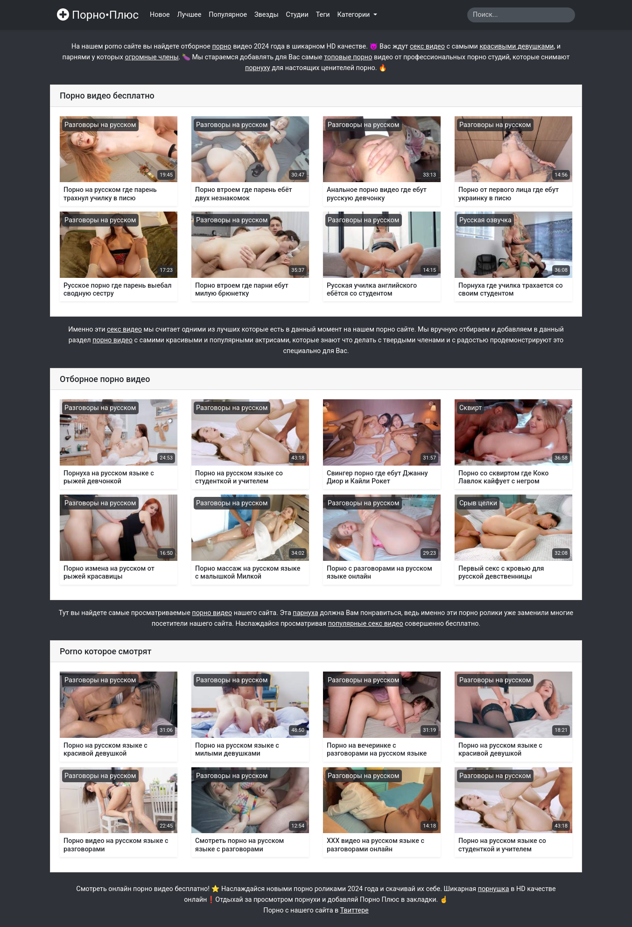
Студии (297, 15)
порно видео (112, 340)
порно (221, 46)
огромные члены (151, 57)
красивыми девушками (516, 46)
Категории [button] (354, 15)
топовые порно (348, 57)
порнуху (257, 68)
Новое (160, 15)
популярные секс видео (365, 624)
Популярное (228, 15)
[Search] (521, 14)
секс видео (427, 46)
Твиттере (354, 910)
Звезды (266, 15)
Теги (323, 15)
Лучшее (189, 15)
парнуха (305, 613)
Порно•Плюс (98, 14)
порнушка (493, 889)
